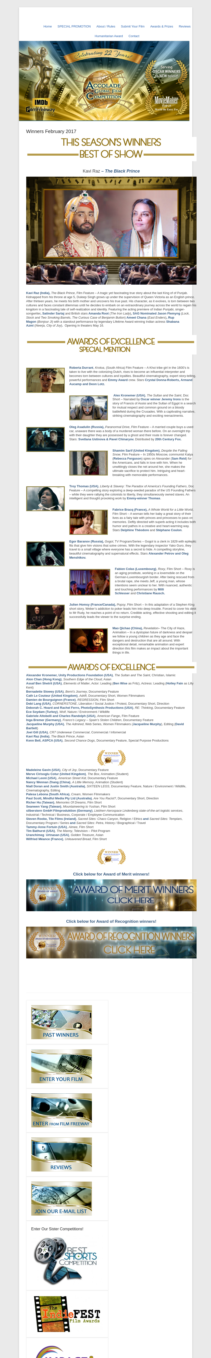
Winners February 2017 (51, 131)
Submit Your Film (133, 26)
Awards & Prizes (161, 26)
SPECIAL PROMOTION (74, 26)
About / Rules (105, 26)
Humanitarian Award (109, 36)
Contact (133, 36)
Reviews (185, 26)
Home (48, 26)
